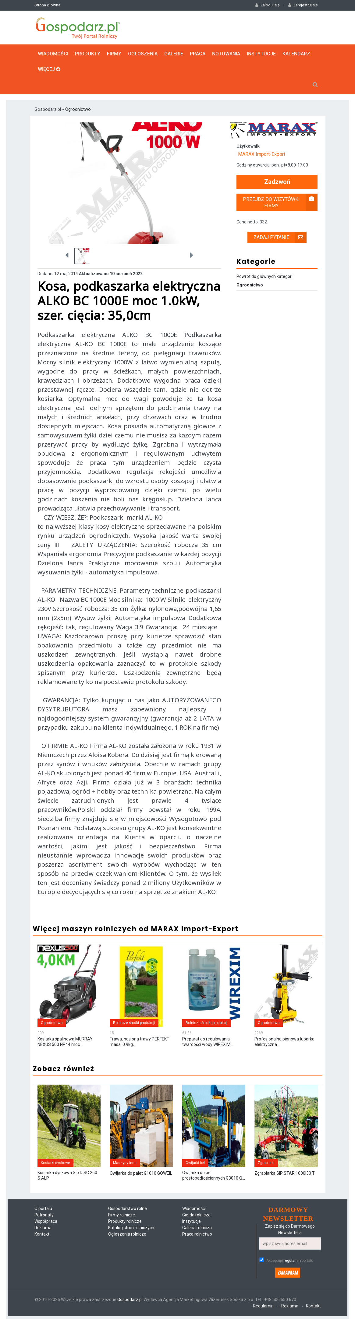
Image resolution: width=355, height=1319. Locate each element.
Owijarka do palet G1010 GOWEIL (141, 1173)
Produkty (87, 54)
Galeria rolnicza (197, 1227)
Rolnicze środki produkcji (134, 1023)
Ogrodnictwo (78, 109)
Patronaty (44, 1214)
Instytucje (261, 54)
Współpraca (45, 1221)
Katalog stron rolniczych (131, 1227)
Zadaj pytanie (280, 237)
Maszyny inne (125, 1163)
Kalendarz (296, 54)
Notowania (226, 54)
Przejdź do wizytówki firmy (280, 202)
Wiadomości (53, 54)
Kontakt (41, 1234)
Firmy (114, 54)
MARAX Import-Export (261, 154)
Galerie (173, 54)
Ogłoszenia (143, 54)
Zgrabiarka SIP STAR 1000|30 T (284, 1173)
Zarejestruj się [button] (303, 5)
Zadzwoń (277, 182)
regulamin (292, 1260)
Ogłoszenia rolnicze (127, 1234)
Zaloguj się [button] (267, 5)
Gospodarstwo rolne (127, 1208)
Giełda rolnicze (196, 1214)
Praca (197, 54)
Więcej (49, 69)
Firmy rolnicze (121, 1214)
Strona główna (47, 5)
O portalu (43, 1208)
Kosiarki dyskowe (55, 1163)
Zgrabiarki (266, 1163)
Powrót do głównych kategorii (264, 276)
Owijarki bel (195, 1163)
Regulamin (263, 1305)
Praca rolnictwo (197, 1234)
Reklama (42, 1227)
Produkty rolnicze (125, 1221)
